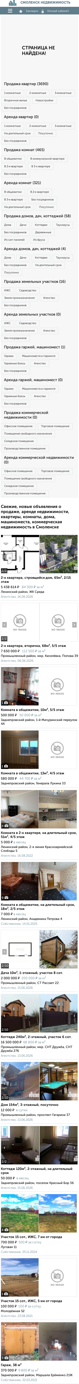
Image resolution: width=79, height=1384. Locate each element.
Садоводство (27, 290)
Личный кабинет (55, 11)
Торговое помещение (55, 426)
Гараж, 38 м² (11, 1365)
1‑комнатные (12, 93)
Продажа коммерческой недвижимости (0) (26, 415)
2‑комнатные (37, 93)
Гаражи (8, 356)
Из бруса (39, 240)
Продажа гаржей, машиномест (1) (34, 347)
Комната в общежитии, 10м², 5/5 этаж (32, 710)
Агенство (49, 298)
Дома (7, 225)
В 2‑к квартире (13, 166)
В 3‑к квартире (40, 166)
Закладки (28, 11)
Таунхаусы (63, 225)
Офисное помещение (18, 426)
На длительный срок (17, 133)
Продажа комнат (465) (24, 150)
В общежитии (13, 158)
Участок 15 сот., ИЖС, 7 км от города (31, 1237)
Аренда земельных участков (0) (32, 314)
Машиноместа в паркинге (38, 356)
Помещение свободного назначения (28, 433)
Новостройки (44, 100)
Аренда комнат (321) (22, 183)
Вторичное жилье (15, 100)
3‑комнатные (63, 93)
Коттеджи (41, 225)
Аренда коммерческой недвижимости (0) (39, 460)
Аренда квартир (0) (21, 117)
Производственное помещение (25, 448)
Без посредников (15, 108)
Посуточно (45, 133)
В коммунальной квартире (47, 158)
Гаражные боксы (14, 363)
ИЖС (7, 290)
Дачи (23, 225)
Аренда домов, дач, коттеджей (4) (35, 249)
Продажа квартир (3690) (26, 84)
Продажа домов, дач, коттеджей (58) (37, 216)
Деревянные (43, 232)
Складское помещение (19, 441)
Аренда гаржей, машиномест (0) (33, 380)
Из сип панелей (14, 240)
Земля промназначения (19, 298)
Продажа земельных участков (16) (35, 282)
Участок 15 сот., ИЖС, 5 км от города (31, 1301)
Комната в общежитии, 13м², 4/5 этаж (32, 773)
